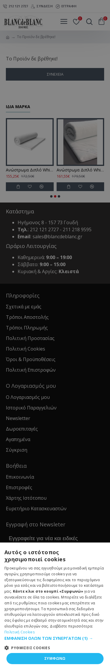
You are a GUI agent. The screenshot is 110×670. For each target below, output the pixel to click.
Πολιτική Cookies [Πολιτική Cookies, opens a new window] (19, 632)
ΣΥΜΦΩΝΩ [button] (55, 658)
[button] (55, 638)
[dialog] (55, 335)
